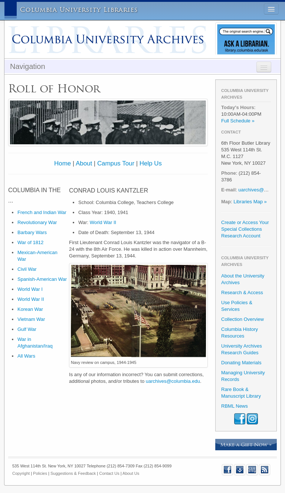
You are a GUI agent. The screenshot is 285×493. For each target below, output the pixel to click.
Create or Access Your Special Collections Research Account (245, 229)
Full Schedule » (238, 121)
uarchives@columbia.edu (173, 381)
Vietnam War (31, 319)
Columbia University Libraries (79, 10)
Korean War (30, 309)
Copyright (21, 473)
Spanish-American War (42, 279)
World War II (30, 299)
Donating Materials (241, 362)
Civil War (27, 269)
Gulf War (26, 329)
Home (62, 163)
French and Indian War (41, 212)
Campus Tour (115, 163)
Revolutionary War (37, 222)
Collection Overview (242, 319)
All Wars (26, 356)
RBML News (234, 406)
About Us (130, 473)
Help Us (151, 163)
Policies (40, 473)
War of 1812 (30, 242)
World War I (30, 289)
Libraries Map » (250, 201)
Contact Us (109, 473)
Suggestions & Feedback (73, 473)
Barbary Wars (32, 232)
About (84, 163)
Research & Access (242, 292)
